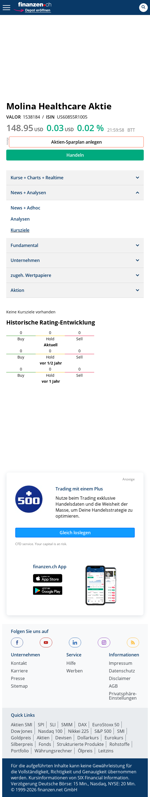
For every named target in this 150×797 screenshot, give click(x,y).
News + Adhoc (25, 208)
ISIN (50, 117)
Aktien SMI (21, 725)
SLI (53, 725)
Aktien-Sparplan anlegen (76, 142)
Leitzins (106, 751)
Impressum (120, 663)
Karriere (19, 671)
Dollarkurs (88, 738)
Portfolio (20, 751)
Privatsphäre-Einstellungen (123, 696)
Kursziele (20, 230)
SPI (41, 725)
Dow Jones (21, 731)
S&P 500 (102, 731)
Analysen (20, 219)
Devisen (63, 738)
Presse (18, 678)
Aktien (43, 738)
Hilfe (71, 663)
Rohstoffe (119, 744)
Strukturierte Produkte (80, 744)
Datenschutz (122, 671)
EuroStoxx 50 (105, 725)
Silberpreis (22, 744)
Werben (74, 671)
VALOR (13, 117)
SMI (120, 731)
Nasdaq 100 (50, 731)
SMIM (66, 725)
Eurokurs (114, 738)
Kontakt (19, 663)
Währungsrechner (53, 751)
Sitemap (19, 686)
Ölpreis (85, 751)
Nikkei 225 (78, 731)
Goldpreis (21, 738)
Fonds (45, 744)
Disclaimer (120, 678)
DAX (82, 725)
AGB (113, 686)
